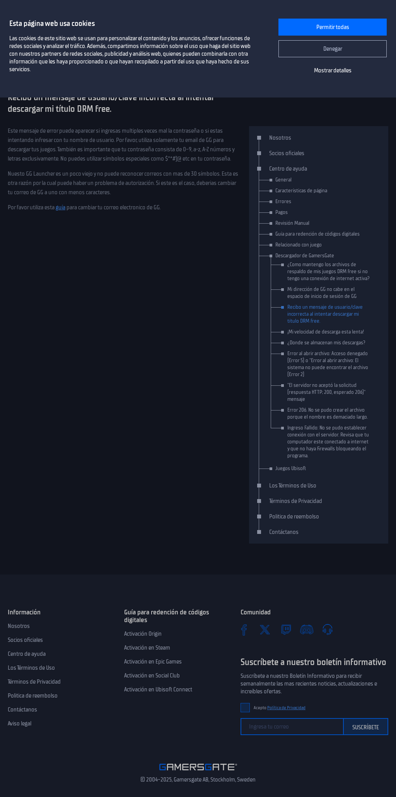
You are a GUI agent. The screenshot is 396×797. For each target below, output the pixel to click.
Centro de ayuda (288, 169)
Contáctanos (284, 532)
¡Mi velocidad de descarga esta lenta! (325, 331)
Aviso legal (19, 723)
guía (60, 207)
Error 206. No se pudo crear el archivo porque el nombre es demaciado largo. (327, 413)
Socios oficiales (286, 153)
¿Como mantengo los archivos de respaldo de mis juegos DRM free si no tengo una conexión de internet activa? (328, 271)
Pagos (281, 212)
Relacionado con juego (298, 244)
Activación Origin (143, 634)
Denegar (332, 49)
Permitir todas (332, 27)
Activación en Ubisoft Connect (158, 689)
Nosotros (280, 138)
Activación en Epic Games (153, 661)
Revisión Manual (292, 223)
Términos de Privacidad (295, 501)
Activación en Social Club (152, 675)
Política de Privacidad (286, 708)
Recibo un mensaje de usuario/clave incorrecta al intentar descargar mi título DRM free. (325, 314)
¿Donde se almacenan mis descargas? (326, 342)
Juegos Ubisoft (290, 468)
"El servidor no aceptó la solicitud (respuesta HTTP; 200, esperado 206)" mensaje (326, 392)
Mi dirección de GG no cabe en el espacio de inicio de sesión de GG (322, 292)
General (283, 179)
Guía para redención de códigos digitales (317, 234)
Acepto (280, 708)
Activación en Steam (147, 648)
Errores (283, 201)
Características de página (301, 190)
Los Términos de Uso (292, 485)
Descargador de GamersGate (304, 255)
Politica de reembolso (294, 516)
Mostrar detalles (333, 70)
